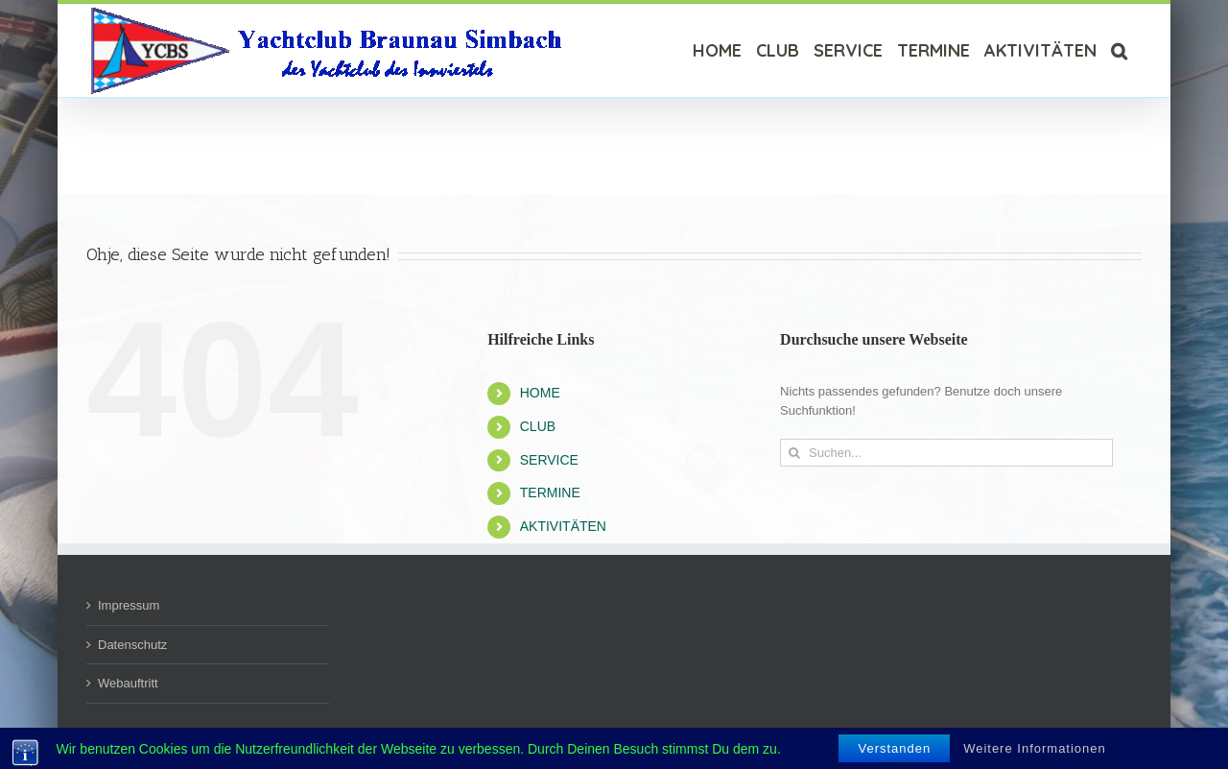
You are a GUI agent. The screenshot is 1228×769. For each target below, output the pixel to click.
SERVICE (549, 460)
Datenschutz (132, 644)
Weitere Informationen (1034, 748)
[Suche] (1119, 50)
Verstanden (894, 748)
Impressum (128, 605)
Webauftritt (128, 683)
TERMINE (550, 492)
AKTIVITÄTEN (563, 526)
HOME (540, 392)
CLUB (537, 426)
